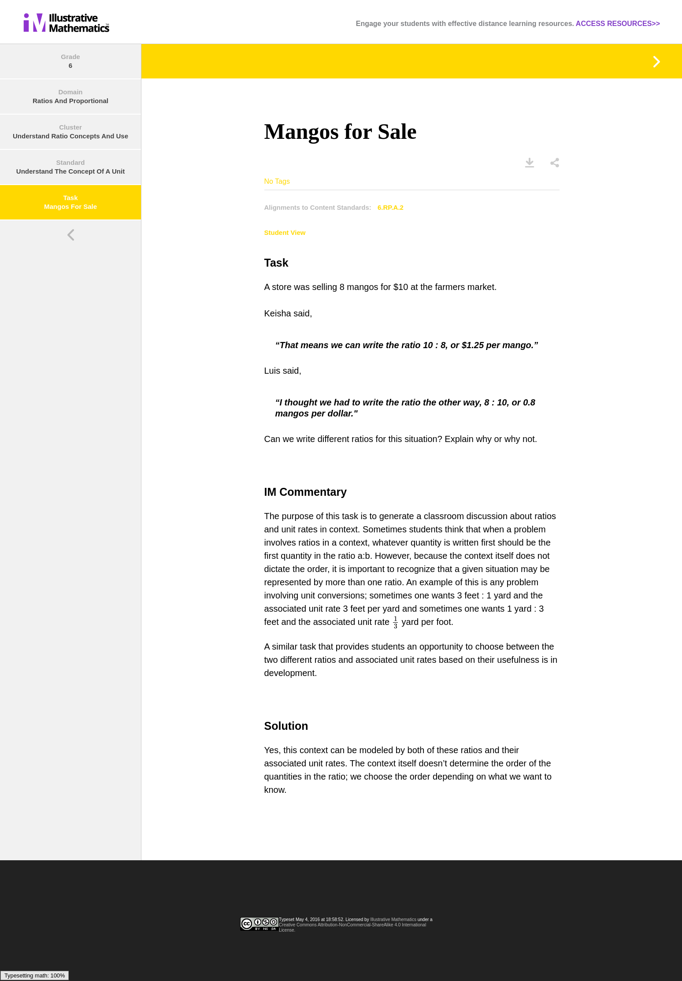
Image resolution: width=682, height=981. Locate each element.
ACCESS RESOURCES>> (618, 23)
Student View (285, 232)
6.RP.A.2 (391, 207)
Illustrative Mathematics (393, 919)
